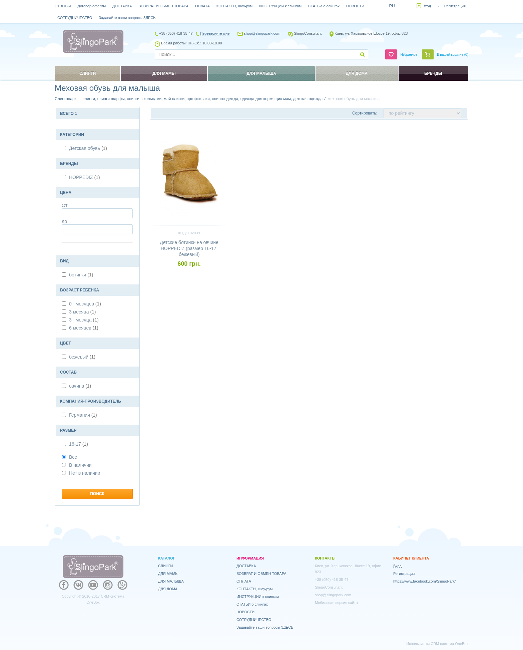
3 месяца (82, 311)
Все (69, 457)
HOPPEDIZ (84, 177)
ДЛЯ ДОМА (167, 589)
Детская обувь (88, 148)
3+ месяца (84, 319)
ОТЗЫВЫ (63, 6)
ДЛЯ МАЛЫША (171, 581)
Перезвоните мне (215, 33)
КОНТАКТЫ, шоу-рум (234, 6)
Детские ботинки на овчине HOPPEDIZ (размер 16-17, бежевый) (189, 248)
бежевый (82, 357)
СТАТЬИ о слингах (324, 6)
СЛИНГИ (165, 566)
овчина (80, 386)
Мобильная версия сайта (336, 603)
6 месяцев (83, 328)
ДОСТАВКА (122, 6)
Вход (427, 6)
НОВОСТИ (355, 6)
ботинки (81, 274)
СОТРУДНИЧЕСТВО (74, 18)
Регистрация (455, 6)
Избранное (408, 54)
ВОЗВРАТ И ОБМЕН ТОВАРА (163, 6)
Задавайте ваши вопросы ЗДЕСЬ (127, 18)
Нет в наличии (81, 473)
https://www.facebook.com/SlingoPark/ (424, 581)
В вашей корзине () (452, 54)
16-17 (78, 444)
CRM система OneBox (449, 644)
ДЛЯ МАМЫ (168, 574)
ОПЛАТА (202, 6)
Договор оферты (92, 6)
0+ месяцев (85, 303)
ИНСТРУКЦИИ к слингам (280, 6)
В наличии (77, 465)
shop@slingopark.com (262, 33)
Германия (83, 415)
